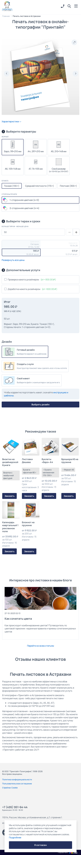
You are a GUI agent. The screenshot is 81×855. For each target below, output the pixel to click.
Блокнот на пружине (28, 524)
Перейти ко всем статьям (40, 645)
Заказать (9, 495)
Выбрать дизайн (40, 404)
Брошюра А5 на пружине (69, 461)
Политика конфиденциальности (17, 779)
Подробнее (15, 837)
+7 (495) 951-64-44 (14, 807)
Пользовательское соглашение (17, 783)
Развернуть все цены (13, 260)
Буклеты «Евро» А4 (47, 461)
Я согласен (40, 845)
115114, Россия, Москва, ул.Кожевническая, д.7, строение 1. (32, 817)
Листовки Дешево (27, 461)
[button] (69, 6)
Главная (6, 16)
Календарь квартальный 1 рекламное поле (10, 527)
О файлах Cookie (10, 787)
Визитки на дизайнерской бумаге (10, 462)
